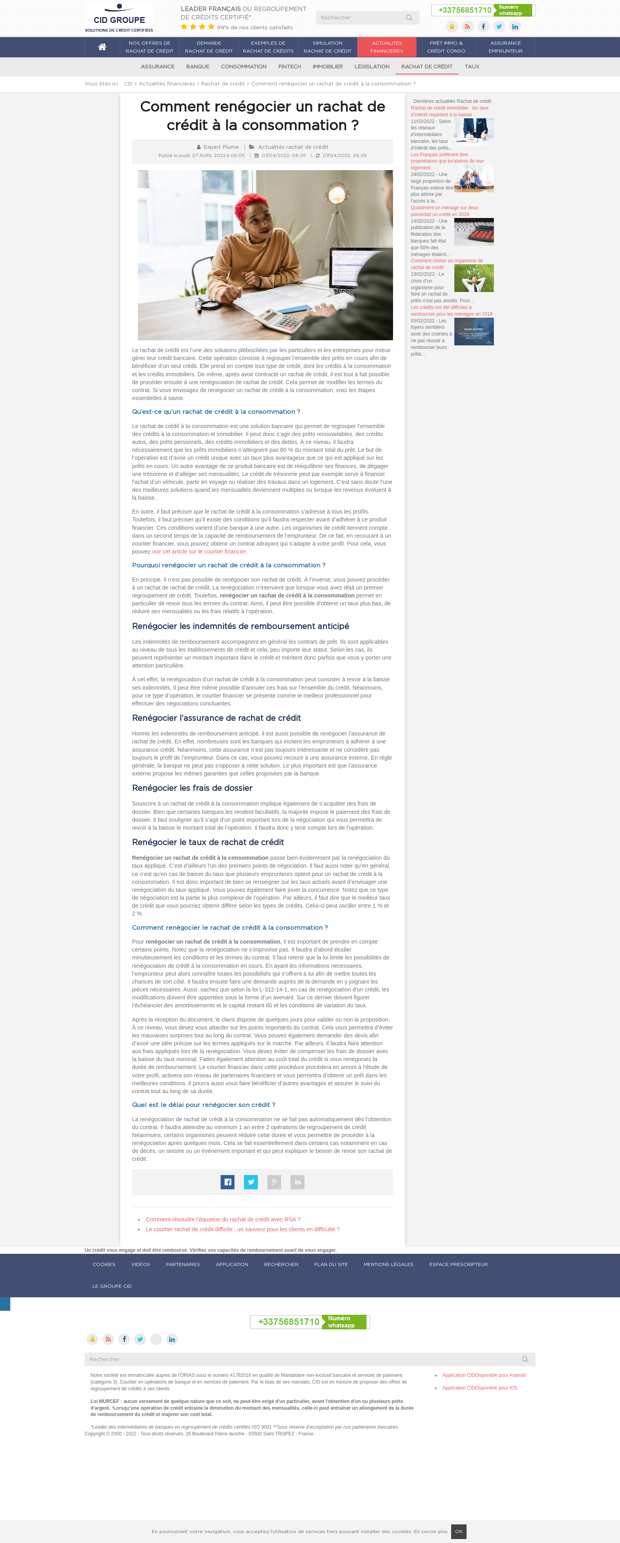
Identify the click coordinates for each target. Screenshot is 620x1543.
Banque (197, 67)
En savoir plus (431, 1531)
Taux (472, 67)
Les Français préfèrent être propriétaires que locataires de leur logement (447, 161)
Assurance (157, 67)
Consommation (244, 67)
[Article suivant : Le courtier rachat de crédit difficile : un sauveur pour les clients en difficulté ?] (243, 1229)
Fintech (289, 67)
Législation (372, 67)
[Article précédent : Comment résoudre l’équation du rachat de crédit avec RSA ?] (223, 1219)
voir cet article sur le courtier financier (199, 551)
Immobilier (328, 67)
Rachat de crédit (427, 67)
